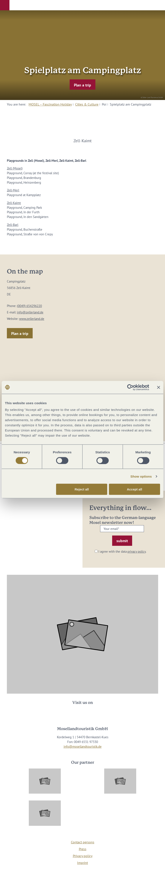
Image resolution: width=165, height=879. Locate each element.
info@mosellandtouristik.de (83, 746)
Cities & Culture (86, 104)
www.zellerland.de (31, 319)
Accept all (134, 489)
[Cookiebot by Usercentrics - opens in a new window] (130, 387)
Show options (141, 476)
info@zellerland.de (30, 312)
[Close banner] (158, 387)
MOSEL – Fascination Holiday (50, 104)
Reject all (82, 489)
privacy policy (136, 551)
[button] (4, 5)
